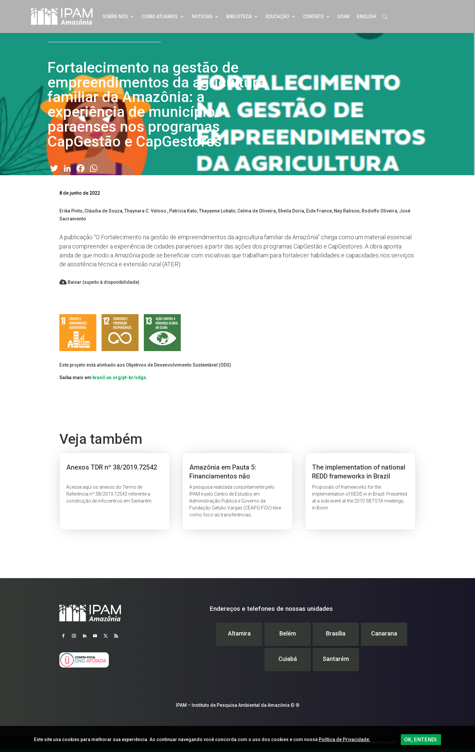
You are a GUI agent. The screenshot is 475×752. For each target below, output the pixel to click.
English (366, 16)
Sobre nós (115, 16)
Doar (343, 16)
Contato (313, 16)
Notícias (202, 16)
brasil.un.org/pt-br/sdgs (119, 377)
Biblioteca (239, 16)
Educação (277, 16)
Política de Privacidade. (344, 739)
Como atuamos (160, 16)
